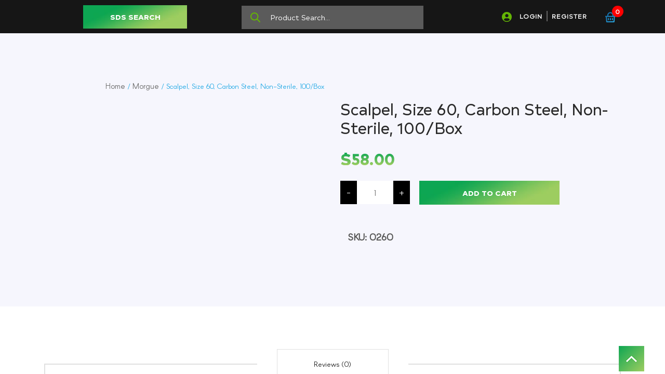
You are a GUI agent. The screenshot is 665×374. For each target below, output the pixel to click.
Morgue (145, 85)
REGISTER (569, 16)
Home (115, 85)
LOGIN (531, 16)
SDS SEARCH (135, 17)
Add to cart (489, 193)
